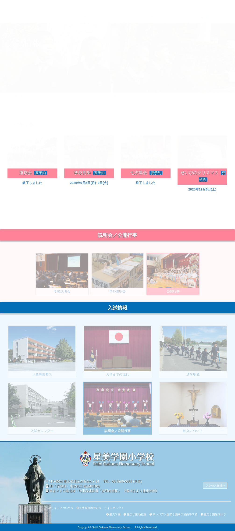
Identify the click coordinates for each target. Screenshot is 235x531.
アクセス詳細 (215, 485)
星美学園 (113, 514)
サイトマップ (113, 508)
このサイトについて (59, 508)
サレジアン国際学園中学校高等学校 (173, 514)
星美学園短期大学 (213, 514)
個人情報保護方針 (88, 508)
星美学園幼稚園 (135, 514)
